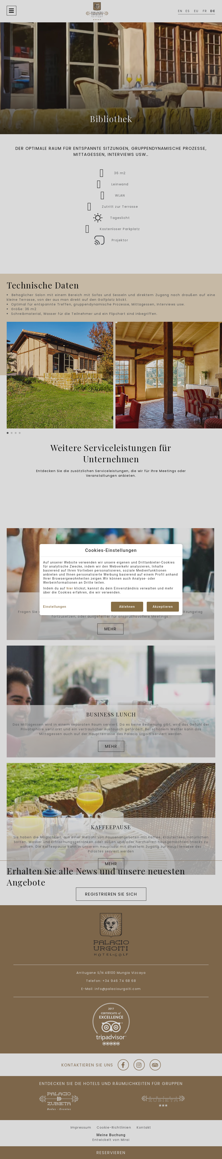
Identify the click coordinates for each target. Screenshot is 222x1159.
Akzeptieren (163, 606)
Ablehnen (127, 606)
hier (70, 588)
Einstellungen (54, 606)
